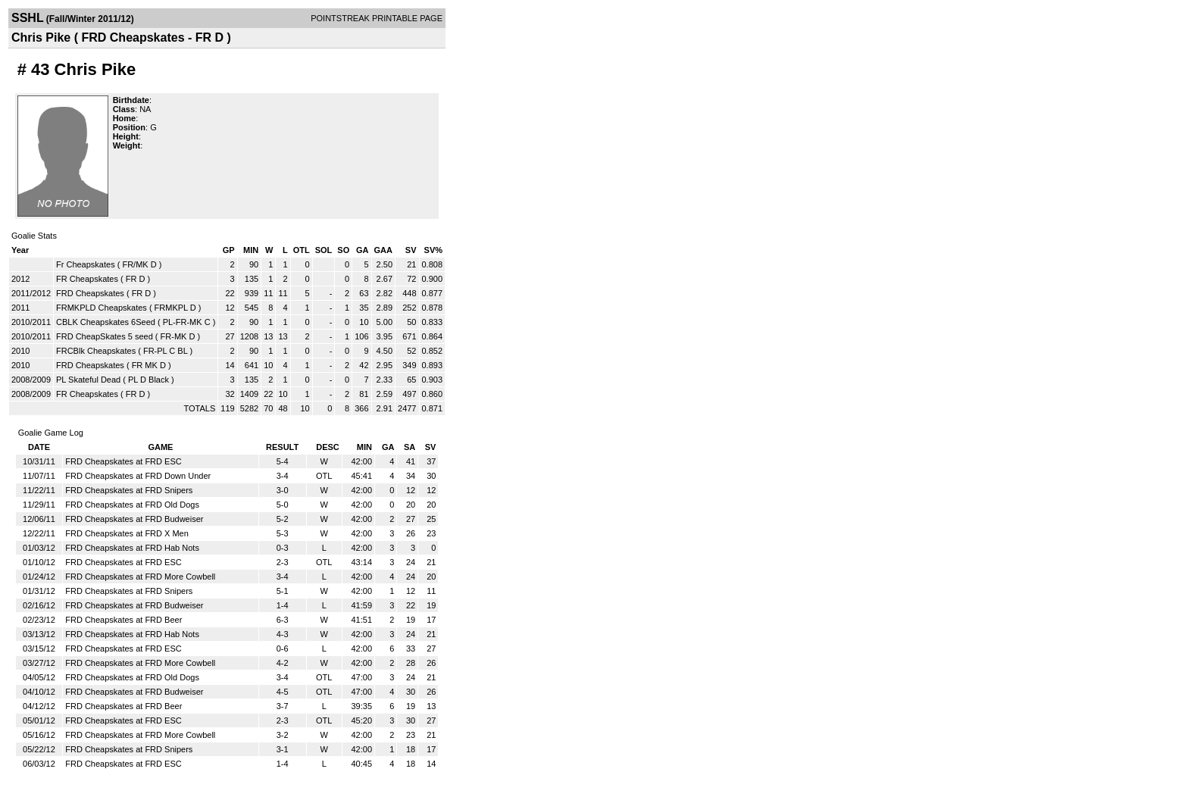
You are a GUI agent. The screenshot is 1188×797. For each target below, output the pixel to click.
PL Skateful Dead (88, 379)
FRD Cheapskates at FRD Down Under (138, 475)
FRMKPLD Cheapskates (101, 307)
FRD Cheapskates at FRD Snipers (128, 490)
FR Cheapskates (87, 278)
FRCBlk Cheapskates (96, 350)
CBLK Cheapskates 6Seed (105, 322)
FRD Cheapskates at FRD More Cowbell (140, 576)
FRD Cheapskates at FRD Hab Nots (132, 547)
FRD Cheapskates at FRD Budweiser (134, 519)
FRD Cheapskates (90, 293)
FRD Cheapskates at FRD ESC (123, 461)
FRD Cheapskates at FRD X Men (127, 533)
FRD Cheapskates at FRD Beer (123, 619)
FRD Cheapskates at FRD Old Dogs (132, 504)
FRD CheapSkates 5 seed (104, 336)
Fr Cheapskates (85, 264)
